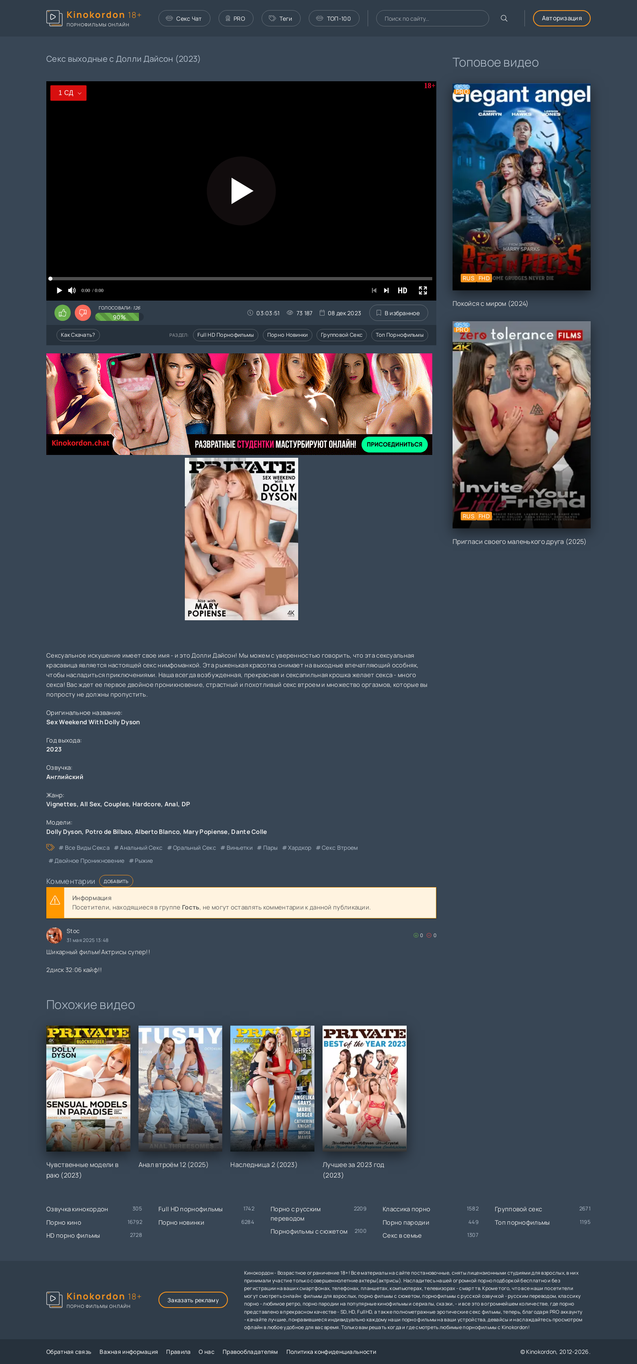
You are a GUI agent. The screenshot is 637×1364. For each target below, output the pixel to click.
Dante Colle (249, 831)
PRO (235, 18)
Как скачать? (78, 334)
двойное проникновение (89, 860)
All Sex (90, 804)
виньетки (240, 847)
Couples (116, 804)
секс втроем (340, 847)
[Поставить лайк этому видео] (62, 313)
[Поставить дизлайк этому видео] (83, 313)
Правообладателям (250, 1351)
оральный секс (194, 847)
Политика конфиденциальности (331, 1351)
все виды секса (87, 847)
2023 (54, 749)
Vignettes (61, 804)
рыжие (144, 860)
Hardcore (146, 804)
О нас (206, 1351)
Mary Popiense (205, 831)
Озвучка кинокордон (77, 1209)
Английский (64, 777)
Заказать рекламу (193, 1300)
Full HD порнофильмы (225, 334)
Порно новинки (287, 334)
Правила (178, 1351)
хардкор (299, 847)
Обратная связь (68, 1351)
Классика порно (406, 1209)
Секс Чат (184, 18)
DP (186, 804)
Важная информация (129, 1351)
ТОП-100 (333, 18)
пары (270, 847)
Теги (280, 18)
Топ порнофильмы (400, 334)
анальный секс (141, 847)
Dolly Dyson (64, 831)
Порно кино (63, 1222)
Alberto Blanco (157, 831)
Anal (171, 804)
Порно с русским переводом (296, 1214)
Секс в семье (402, 1235)
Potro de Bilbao (108, 831)
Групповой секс (341, 334)
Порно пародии (406, 1222)
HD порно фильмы (73, 1235)
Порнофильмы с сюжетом (309, 1231)
